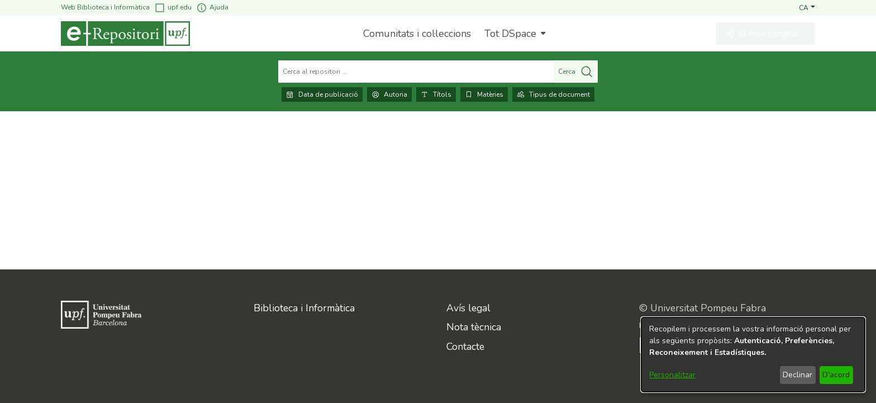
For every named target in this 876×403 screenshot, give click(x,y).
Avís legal (468, 308)
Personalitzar (672, 374)
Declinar (797, 374)
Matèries (484, 94)
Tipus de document (553, 94)
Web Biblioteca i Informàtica (105, 7)
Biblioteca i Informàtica (304, 308)
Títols (436, 94)
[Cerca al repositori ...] (416, 71)
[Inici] (125, 33)
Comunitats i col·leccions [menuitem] (417, 33)
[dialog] (753, 354)
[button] (807, 7)
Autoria (389, 94)
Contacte (465, 346)
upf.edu (173, 7)
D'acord (836, 374)
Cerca (575, 71)
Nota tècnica (473, 327)
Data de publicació (322, 94)
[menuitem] (513, 33)
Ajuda (212, 7)
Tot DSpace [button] (510, 33)
